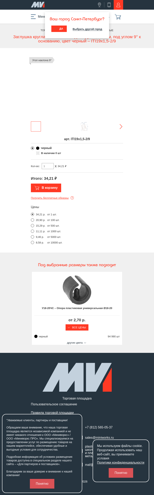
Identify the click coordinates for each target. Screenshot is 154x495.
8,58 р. (40, 242)
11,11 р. (40, 231)
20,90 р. (40, 220)
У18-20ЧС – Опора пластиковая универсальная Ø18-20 (77, 308)
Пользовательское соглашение (54, 404)
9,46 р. (40, 236)
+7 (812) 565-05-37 (98, 427)
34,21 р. (40, 214)
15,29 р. (40, 225)
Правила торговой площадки (52, 412)
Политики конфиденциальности (120, 462)
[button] (118, 126)
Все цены (77, 327)
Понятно (42, 483)
